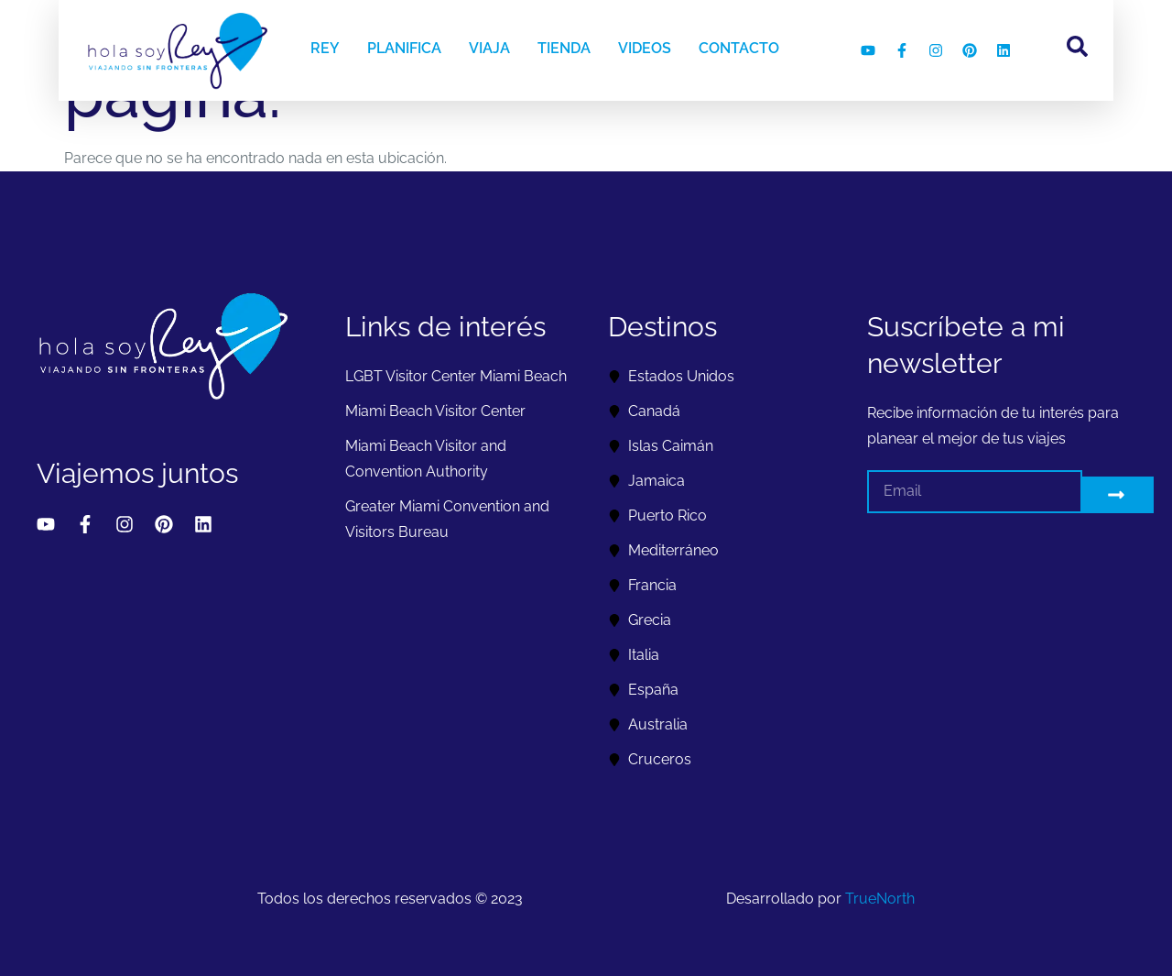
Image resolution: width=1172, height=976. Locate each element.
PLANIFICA (404, 48)
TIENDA (564, 48)
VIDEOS (644, 48)
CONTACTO (739, 48)
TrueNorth (880, 898)
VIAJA (489, 48)
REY (325, 48)
